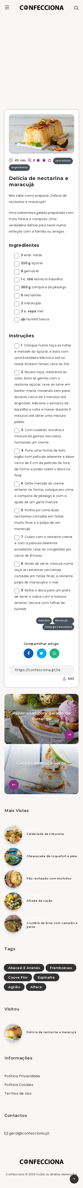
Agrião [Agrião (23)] (14, 987)
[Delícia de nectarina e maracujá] (13, 1033)
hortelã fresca (31, 319)
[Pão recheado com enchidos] (13, 879)
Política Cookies (18, 1084)
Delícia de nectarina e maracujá (51, 1032)
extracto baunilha (38, 279)
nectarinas (27, 295)
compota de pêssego (40, 287)
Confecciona (15, 1174)
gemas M (26, 271)
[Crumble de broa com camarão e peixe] (13, 923)
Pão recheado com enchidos (49, 878)
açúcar (28, 263)
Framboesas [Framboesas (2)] (61, 968)
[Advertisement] (41, 59)
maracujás (27, 303)
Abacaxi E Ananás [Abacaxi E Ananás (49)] (24, 968)
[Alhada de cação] (13, 901)
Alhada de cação (40, 900)
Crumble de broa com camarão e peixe (52, 924)
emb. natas (28, 255)
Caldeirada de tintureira (45, 834)
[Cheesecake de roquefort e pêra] (13, 857)
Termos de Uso (17, 1093)
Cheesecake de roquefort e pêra (52, 856)
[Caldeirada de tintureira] (13, 834)
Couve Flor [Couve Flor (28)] (18, 977)
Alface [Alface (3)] (36, 987)
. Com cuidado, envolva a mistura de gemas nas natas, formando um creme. (39, 436)
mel (28, 311)
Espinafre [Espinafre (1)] (46, 977)
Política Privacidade (22, 1076)
